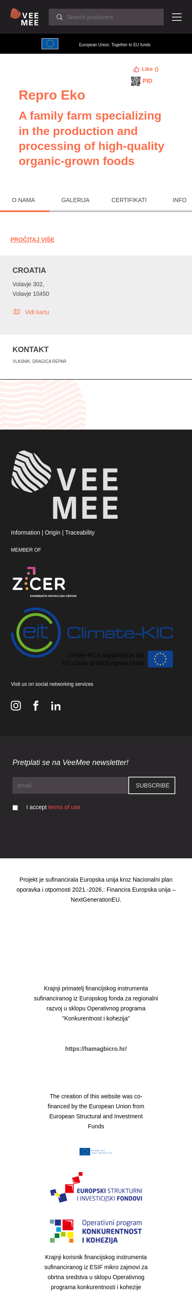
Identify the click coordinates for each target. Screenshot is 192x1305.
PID (147, 81)
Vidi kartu (30, 312)
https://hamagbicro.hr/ (96, 1048)
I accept (53, 807)
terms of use (64, 807)
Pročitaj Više (32, 239)
